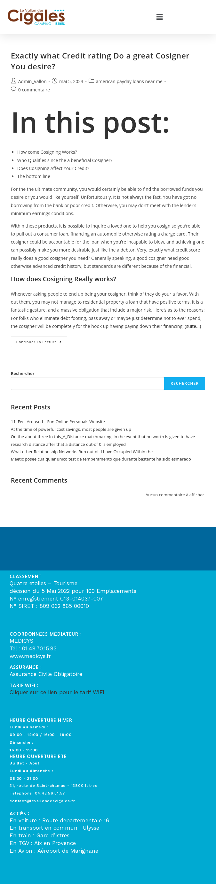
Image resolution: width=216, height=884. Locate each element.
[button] (159, 17)
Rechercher (23, 373)
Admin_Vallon (32, 81)
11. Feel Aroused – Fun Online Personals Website (58, 421)
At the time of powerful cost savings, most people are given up (71, 429)
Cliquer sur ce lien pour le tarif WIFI (57, 692)
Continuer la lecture (41, 340)
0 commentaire (34, 90)
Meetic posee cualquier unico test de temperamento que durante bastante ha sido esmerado (101, 459)
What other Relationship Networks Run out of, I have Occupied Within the (82, 451)
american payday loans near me (129, 81)
